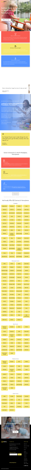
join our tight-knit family (9, 426)
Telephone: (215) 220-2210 (13, 448)
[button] (29, 2)
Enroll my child (6, 19)
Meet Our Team (26, 445)
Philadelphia (15, 203)
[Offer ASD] (4, 206)
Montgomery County (15, 261)
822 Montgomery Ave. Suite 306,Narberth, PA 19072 (14, 445)
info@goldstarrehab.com (13, 447)
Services (25, 447)
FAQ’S (25, 449)
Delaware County (15, 358)
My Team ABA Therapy (26, 463)
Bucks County (15, 324)
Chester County (15, 393)
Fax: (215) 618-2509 (12, 449)
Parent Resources (25, 452)
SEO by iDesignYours (12, 462)
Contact (25, 456)
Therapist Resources (25, 459)
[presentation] (15, 457)
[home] (4, 2)
